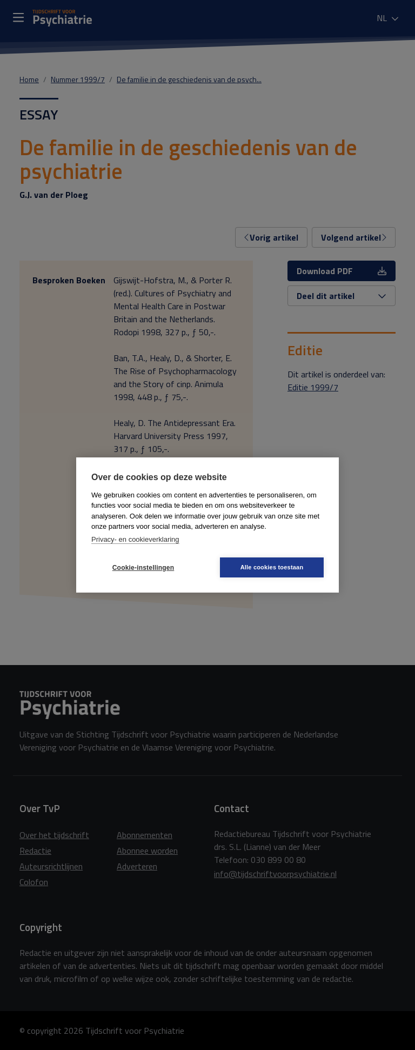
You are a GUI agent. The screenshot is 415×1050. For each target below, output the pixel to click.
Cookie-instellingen (143, 567)
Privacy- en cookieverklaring (135, 539)
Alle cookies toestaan (272, 567)
